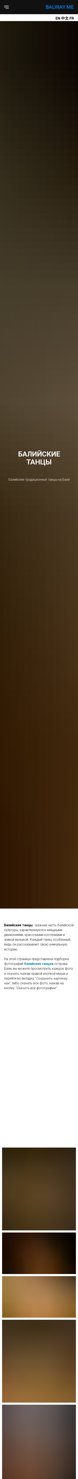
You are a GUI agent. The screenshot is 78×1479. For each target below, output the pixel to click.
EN (58, 18)
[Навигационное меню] (6, 7)
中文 (65, 18)
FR (71, 18)
